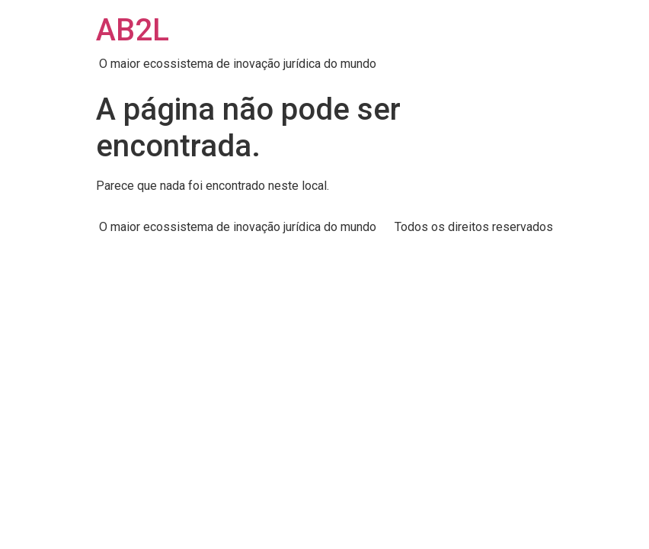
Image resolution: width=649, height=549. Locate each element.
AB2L (132, 30)
